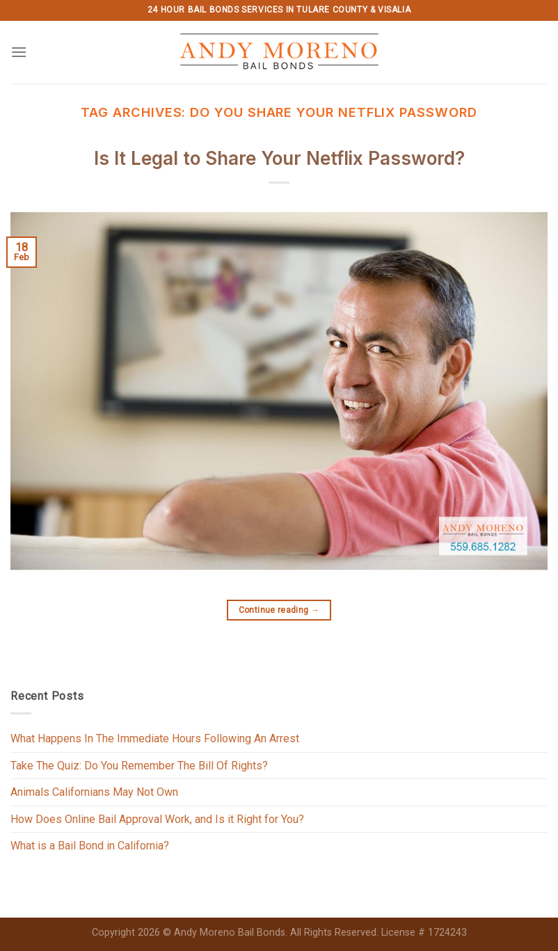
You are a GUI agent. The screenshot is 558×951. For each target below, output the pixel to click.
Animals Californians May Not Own (94, 792)
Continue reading (279, 610)
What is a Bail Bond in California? (89, 845)
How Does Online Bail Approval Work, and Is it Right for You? (157, 819)
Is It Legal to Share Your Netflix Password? (279, 158)
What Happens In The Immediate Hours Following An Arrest (154, 738)
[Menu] (18, 52)
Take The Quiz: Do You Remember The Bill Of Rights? (139, 765)
